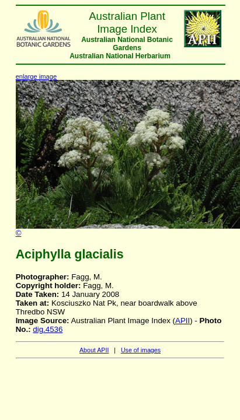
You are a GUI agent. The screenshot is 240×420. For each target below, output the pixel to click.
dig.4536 (47, 329)
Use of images (141, 350)
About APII (94, 350)
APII (182, 320)
